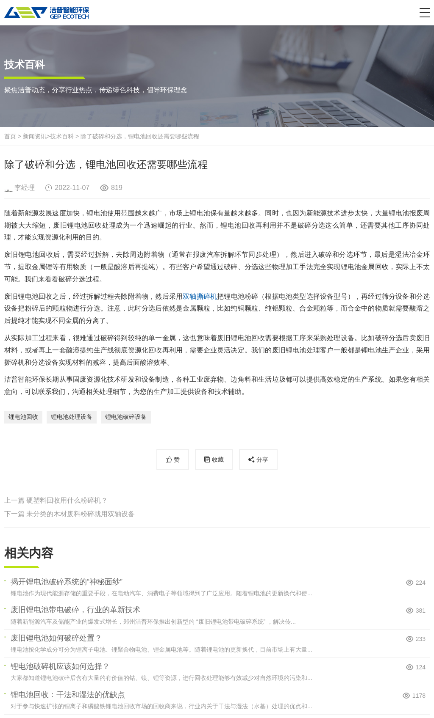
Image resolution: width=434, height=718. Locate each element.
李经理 (24, 187)
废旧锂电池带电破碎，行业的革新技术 (75, 609)
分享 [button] (262, 459)
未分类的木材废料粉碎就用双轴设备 (80, 513)
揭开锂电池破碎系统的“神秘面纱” (66, 582)
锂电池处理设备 (71, 416)
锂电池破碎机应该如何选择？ (60, 666)
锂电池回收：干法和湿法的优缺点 (68, 694)
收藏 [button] (218, 459)
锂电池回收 (23, 416)
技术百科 (62, 136)
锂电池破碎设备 (126, 416)
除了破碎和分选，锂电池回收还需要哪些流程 (140, 136)
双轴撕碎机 (200, 296)
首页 (10, 136)
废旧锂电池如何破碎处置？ (56, 638)
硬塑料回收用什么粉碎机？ (67, 500)
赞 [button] (177, 459)
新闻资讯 (35, 136)
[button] (425, 12)
